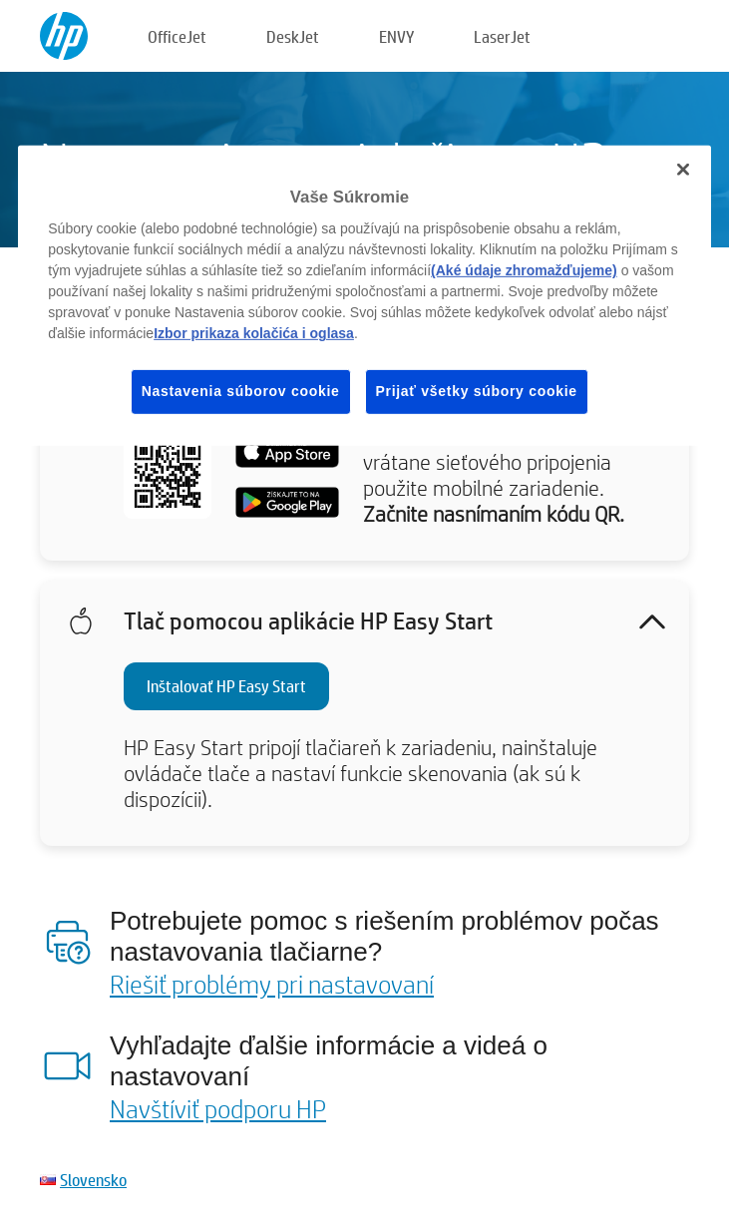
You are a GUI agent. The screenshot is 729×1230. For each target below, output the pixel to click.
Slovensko (93, 1179)
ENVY (396, 36)
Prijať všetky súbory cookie (476, 391)
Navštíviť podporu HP (218, 1108)
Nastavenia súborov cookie (241, 391)
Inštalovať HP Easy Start (226, 685)
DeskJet (292, 36)
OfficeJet (177, 36)
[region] (364, 296)
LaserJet (502, 36)
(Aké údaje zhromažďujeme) (524, 270)
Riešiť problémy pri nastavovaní (272, 984)
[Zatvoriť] (683, 170)
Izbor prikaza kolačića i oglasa (254, 333)
